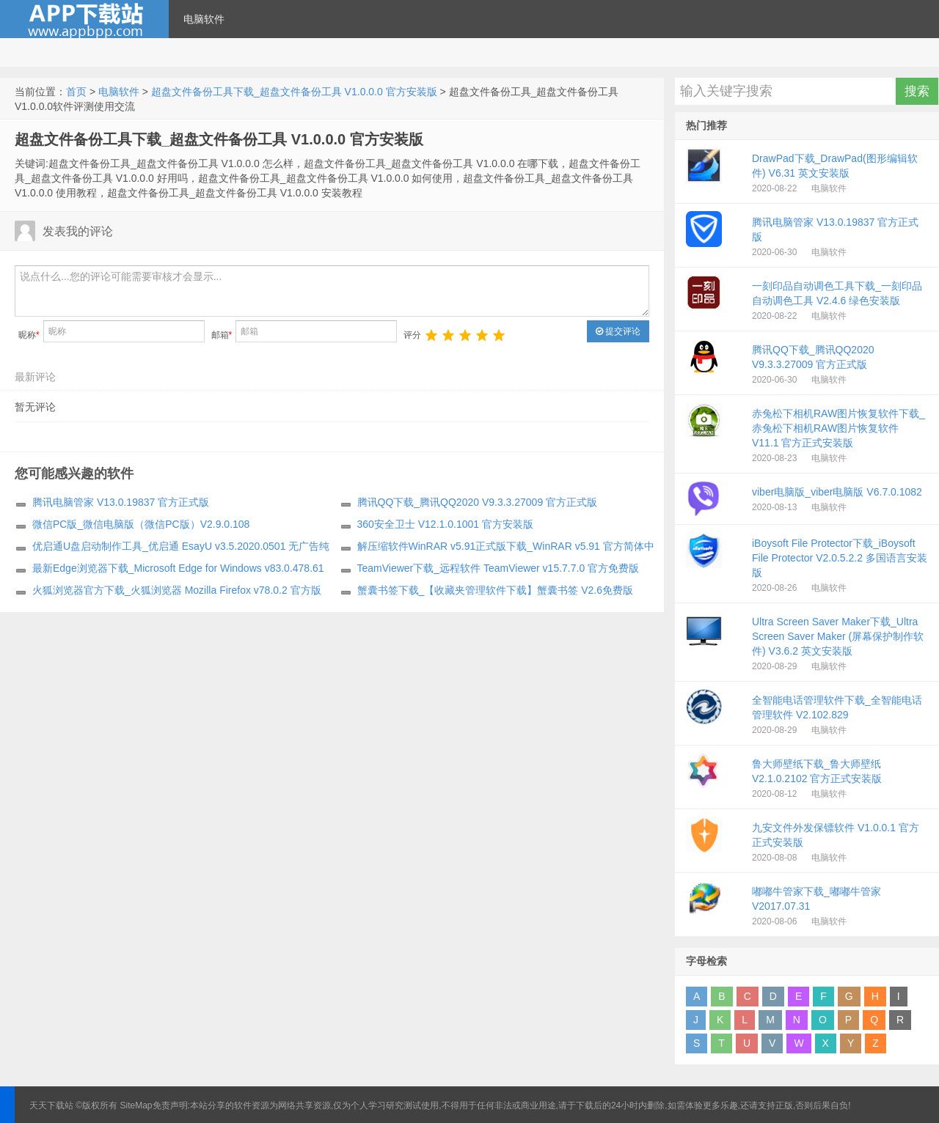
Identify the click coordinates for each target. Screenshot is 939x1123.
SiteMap (136, 1105)
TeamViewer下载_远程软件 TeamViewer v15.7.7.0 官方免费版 (498, 568)
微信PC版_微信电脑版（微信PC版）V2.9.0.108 (140, 524)
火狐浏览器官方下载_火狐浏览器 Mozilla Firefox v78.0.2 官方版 (176, 590)
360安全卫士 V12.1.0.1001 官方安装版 (445, 524)
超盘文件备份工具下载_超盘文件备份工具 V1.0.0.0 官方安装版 (294, 91)
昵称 (29, 335)
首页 (76, 91)
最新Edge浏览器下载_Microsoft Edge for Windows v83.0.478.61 (178, 568)
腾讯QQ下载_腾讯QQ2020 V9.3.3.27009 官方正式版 (477, 502)
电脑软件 (203, 19)
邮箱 (222, 335)
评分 (412, 335)
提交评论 (618, 331)
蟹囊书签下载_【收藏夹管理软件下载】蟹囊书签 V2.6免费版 (495, 590)
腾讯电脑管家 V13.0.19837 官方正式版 (120, 502)
